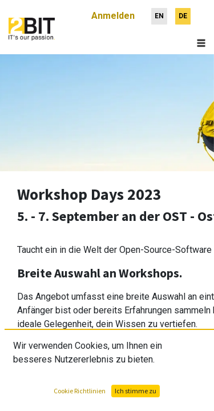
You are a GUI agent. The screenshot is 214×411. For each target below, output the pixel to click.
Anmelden (113, 11)
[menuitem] (159, 11)
